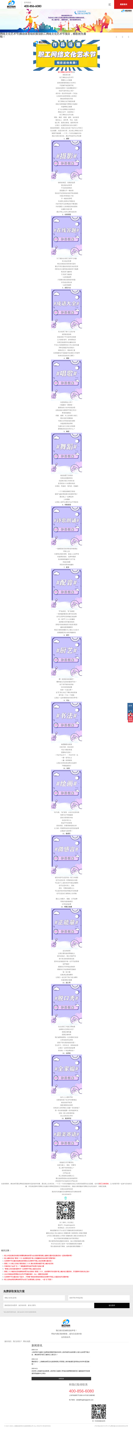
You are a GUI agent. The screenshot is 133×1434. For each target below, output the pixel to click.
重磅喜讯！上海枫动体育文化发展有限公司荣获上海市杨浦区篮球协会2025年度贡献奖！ (61, 1361)
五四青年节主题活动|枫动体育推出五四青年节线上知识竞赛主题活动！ (28, 1261)
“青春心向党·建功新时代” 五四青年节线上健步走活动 (22, 1269)
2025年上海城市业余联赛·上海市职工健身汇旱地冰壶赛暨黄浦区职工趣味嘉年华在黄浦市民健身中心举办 (61, 1371)
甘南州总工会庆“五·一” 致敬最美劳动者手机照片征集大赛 (24, 1266)
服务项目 (8, 1341)
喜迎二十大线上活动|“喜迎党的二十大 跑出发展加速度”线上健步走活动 (28, 1263)
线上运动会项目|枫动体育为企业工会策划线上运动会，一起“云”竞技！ (28, 1279)
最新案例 (123, 4)
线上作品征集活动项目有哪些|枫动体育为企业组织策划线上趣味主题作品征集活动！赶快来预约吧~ (38, 1255)
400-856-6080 (32, 6)
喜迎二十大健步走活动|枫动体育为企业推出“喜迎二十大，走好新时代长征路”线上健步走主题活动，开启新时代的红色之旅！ (47, 1271)
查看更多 (61, 1378)
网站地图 (26, 1341)
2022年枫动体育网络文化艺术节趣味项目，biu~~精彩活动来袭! (26, 1274)
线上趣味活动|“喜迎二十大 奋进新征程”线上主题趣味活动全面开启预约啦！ (30, 1258)
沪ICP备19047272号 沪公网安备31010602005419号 (111, 1426)
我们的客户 (17, 1341)
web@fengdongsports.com (84, 1400)
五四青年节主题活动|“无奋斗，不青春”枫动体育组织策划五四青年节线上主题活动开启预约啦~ (36, 1277)
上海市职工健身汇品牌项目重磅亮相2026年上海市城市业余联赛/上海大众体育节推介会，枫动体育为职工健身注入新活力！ (61, 1352)
